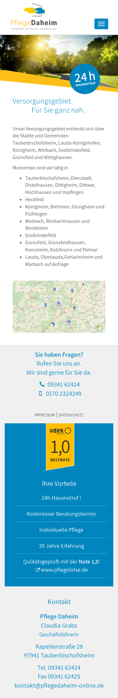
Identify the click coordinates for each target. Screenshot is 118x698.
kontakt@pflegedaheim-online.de (59, 685)
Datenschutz (71, 415)
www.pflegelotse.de (64, 569)
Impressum (45, 415)
